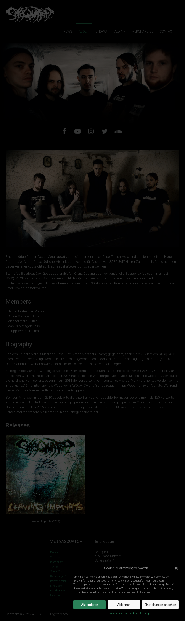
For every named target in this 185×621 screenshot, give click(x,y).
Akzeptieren (89, 605)
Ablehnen (123, 605)
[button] (176, 568)
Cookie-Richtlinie (112, 613)
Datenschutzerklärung (136, 613)
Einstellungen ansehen (160, 605)
